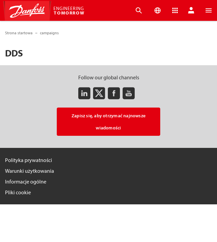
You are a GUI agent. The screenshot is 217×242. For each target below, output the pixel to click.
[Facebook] (114, 93)
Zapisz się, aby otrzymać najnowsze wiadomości (108, 122)
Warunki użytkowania (29, 170)
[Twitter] (99, 93)
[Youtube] (129, 93)
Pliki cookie (18, 192)
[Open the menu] (208, 10)
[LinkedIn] (84, 93)
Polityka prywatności (28, 160)
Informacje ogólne (25, 181)
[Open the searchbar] (138, 10)
